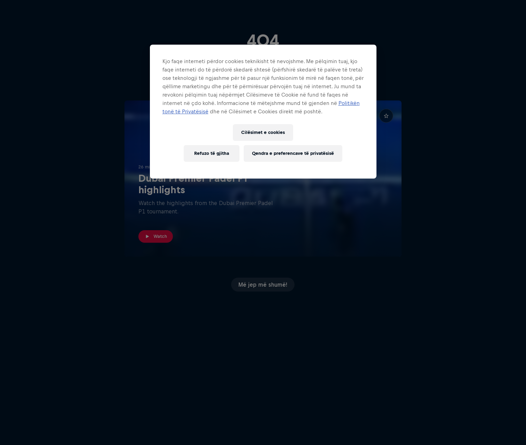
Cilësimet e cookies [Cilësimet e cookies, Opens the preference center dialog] (263, 132)
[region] (263, 112)
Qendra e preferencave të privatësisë (293, 153)
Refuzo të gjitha (211, 153)
